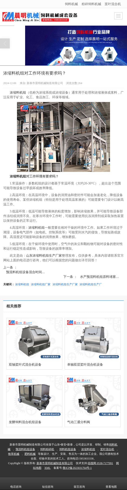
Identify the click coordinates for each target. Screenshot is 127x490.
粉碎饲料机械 (91, 4)
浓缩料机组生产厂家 (65, 284)
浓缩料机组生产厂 (91, 284)
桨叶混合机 (113, 4)
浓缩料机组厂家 (40, 284)
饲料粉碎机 (47, 449)
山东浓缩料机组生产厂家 (44, 255)
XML (47, 468)
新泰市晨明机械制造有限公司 (55, 463)
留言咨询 (79, 483)
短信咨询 (47, 483)
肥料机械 (30, 454)
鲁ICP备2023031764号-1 (77, 468)
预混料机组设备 (25, 449)
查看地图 (111, 483)
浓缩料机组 (18, 92)
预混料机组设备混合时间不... (27, 272)
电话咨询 (15, 483)
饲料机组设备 (67, 449)
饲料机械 (71, 4)
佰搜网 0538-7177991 (100, 463)
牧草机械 (13, 454)
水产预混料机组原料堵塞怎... (101, 277)
